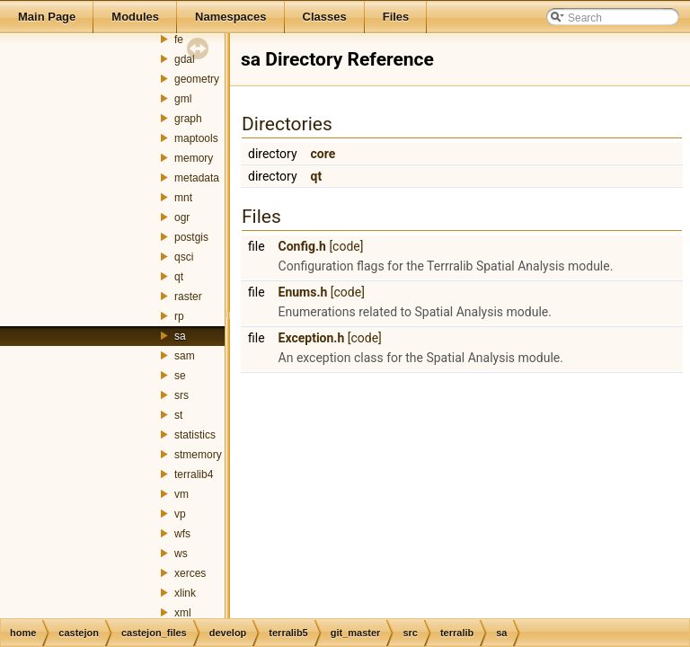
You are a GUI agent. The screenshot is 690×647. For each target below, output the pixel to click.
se (180, 375)
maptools (196, 138)
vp (180, 514)
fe (178, 39)
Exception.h (312, 338)
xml (182, 613)
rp (179, 316)
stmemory (198, 454)
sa (180, 336)
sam (184, 356)
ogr (182, 217)
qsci (183, 257)
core (323, 153)
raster (188, 296)
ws (181, 553)
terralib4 (193, 474)
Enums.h (303, 292)
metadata (196, 178)
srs (181, 395)
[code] (346, 246)
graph (188, 118)
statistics (195, 435)
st (178, 415)
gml (182, 99)
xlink (185, 593)
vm (181, 494)
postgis (191, 237)
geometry (196, 79)
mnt (183, 197)
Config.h (302, 246)
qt (178, 276)
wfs (182, 533)
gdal (184, 59)
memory (193, 158)
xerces (190, 573)
